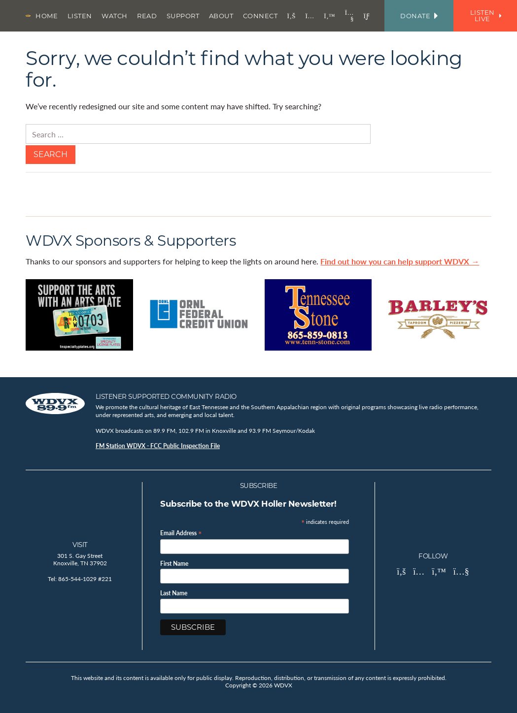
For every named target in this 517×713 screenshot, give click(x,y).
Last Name (173, 593)
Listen (80, 16)
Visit (80, 545)
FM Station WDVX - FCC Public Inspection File (158, 446)
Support (183, 16)
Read (147, 16)
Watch (115, 16)
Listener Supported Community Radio (166, 396)
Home (46, 16)
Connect (260, 16)
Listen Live (486, 15)
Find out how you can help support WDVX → (399, 261)
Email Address (181, 532)
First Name (174, 564)
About (221, 16)
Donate (419, 16)
